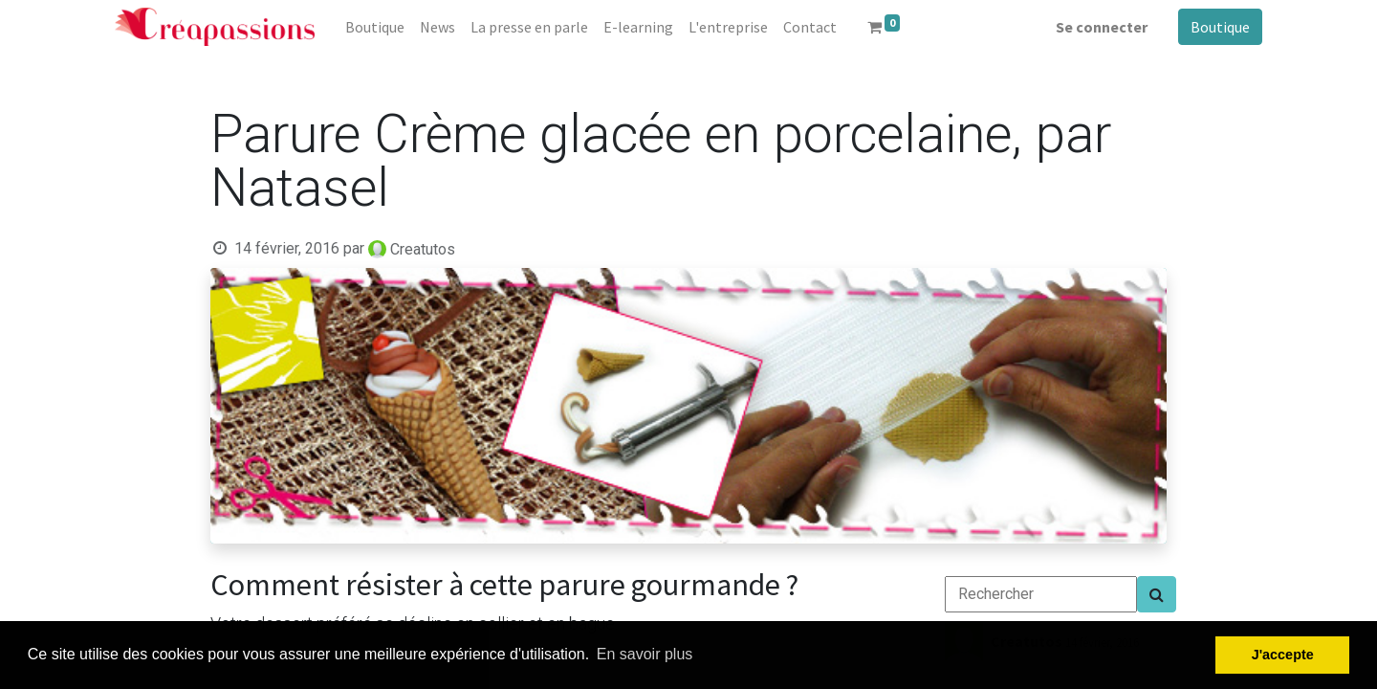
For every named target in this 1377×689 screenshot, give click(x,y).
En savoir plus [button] (645, 654)
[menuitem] (375, 27)
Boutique (1220, 26)
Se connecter (1102, 26)
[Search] (1156, 594)
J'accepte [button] (1283, 654)
